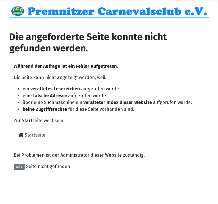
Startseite (31, 135)
